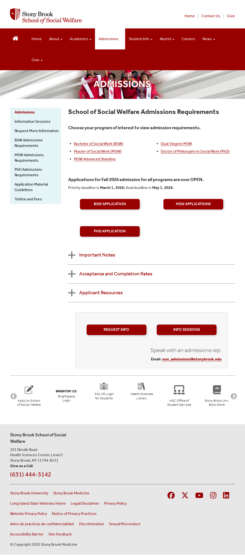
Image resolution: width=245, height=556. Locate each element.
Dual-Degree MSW (176, 143)
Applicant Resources (101, 292)
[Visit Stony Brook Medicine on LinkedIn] (226, 497)
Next (232, 396)
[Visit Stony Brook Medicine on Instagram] (213, 497)
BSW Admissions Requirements (29, 143)
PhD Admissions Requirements (28, 172)
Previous (12, 396)
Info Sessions (186, 329)
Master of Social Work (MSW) (98, 151)
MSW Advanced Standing (95, 159)
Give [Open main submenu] (37, 60)
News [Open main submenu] (208, 39)
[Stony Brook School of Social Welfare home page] (74, 16)
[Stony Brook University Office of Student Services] (180, 396)
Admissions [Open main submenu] (110, 39)
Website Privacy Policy (28, 515)
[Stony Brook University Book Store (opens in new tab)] (217, 396)
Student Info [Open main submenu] (140, 39)
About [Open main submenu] (55, 39)
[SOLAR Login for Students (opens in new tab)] (104, 392)
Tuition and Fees (28, 199)
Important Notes (97, 255)
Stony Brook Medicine (71, 494)
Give (231, 16)
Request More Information (37, 130)
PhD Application (110, 231)
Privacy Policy (115, 505)
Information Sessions (32, 121)
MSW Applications (193, 204)
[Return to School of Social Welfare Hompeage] (15, 38)
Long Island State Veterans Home (38, 505)
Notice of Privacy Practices (74, 515)
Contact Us (210, 16)
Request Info (116, 329)
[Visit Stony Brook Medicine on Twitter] (185, 497)
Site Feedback (60, 535)
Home (189, 16)
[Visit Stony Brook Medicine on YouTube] (199, 497)
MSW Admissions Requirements (29, 158)
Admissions (25, 112)
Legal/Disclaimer (85, 505)
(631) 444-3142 (30, 476)
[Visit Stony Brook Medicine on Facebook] (171, 497)
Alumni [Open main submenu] (167, 39)
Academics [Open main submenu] (80, 39)
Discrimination (91, 525)
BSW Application (110, 204)
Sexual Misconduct (124, 525)
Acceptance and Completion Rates (115, 274)
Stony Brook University (29, 494)
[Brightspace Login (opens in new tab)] (66, 394)
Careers (188, 39)
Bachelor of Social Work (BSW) (98, 143)
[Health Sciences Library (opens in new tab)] (141, 392)
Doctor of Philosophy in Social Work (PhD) (195, 151)
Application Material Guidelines (31, 187)
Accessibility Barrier (27, 535)
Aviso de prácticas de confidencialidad (42, 525)
